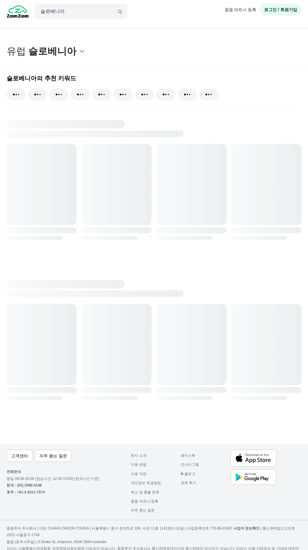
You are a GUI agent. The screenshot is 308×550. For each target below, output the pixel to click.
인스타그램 (190, 464)
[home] (18, 12)
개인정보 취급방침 (146, 483)
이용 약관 (138, 474)
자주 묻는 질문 (143, 510)
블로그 (188, 474)
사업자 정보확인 (246, 528)
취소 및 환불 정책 (145, 492)
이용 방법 (138, 464)
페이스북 (188, 455)
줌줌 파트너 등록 (241, 9)
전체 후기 (188, 483)
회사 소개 (138, 455)
